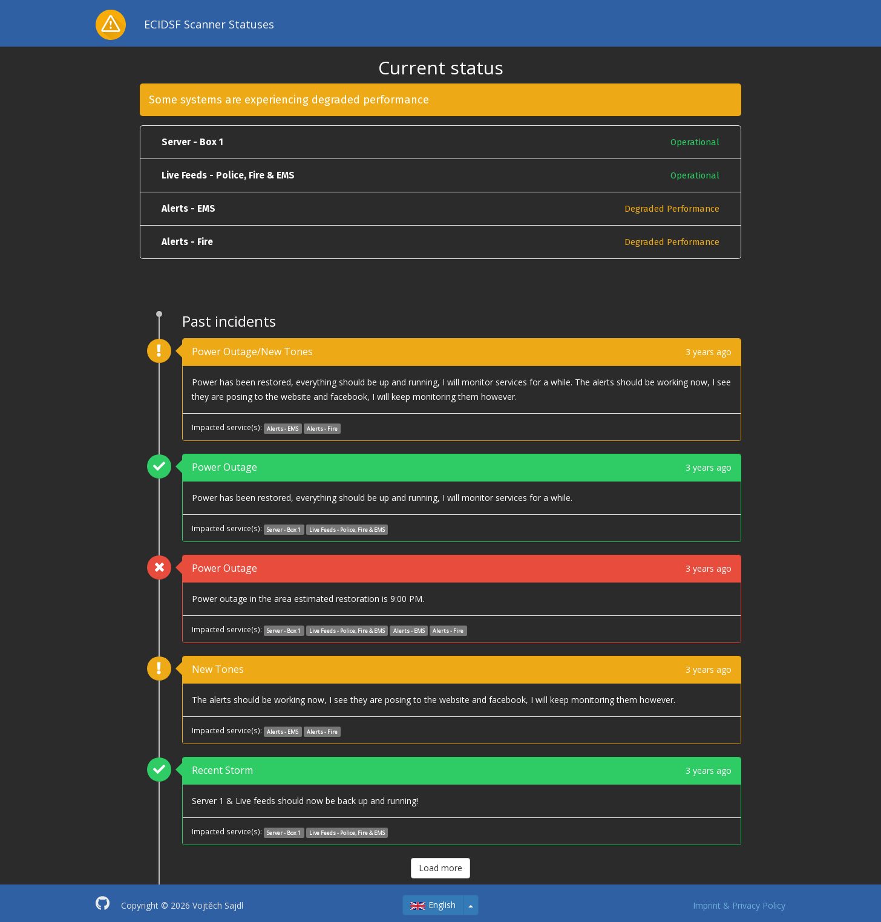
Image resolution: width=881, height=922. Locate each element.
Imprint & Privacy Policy (739, 905)
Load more (440, 868)
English (433, 905)
